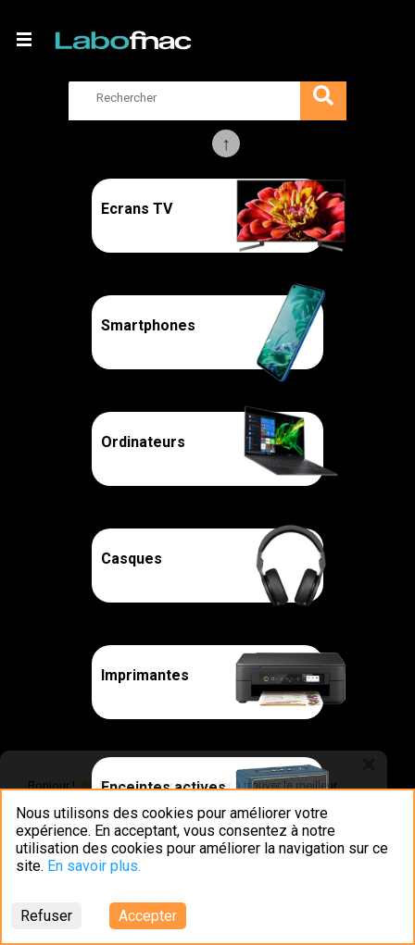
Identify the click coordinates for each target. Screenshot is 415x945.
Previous (226, 143)
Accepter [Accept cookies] (148, 916)
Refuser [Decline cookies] (46, 916)
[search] (207, 97)
